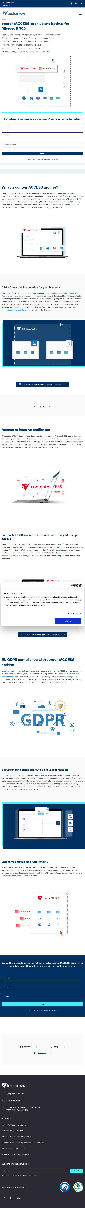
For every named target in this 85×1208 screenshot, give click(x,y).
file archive (23, 296)
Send (76, 1170)
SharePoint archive (66, 293)
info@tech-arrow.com (15, 1093)
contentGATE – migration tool (14, 1148)
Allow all (68, 621)
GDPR (58, 159)
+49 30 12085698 (13, 1100)
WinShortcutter (8, 3)
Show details (73, 614)
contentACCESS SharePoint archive (16, 1137)
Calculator (6, 5)
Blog (54, 1047)
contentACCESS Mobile (12, 556)
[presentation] (35, 407)
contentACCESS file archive (13, 1131)
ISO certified (11, 1187)
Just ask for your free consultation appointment (42, 384)
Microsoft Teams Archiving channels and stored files (23, 1143)
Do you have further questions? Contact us (42, 634)
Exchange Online (32, 202)
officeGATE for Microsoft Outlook (15, 1154)
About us (25, 1047)
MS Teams (74, 202)
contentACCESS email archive (14, 1125)
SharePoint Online (61, 202)
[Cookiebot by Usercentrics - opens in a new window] (72, 585)
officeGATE (63, 553)
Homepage (40, 1053)
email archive (51, 293)
